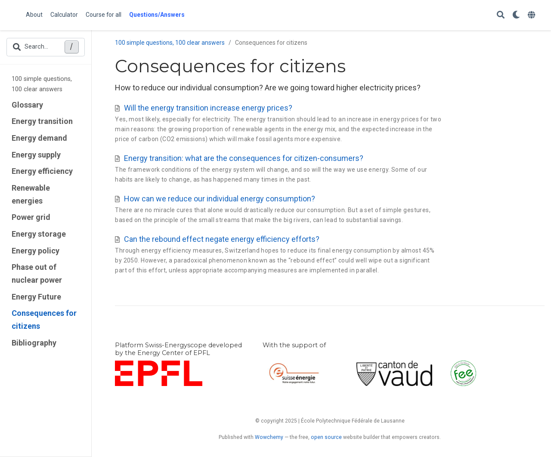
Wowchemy (269, 437)
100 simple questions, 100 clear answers (42, 84)
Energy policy (35, 250)
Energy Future (36, 296)
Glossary (27, 104)
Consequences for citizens (44, 319)
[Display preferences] (516, 15)
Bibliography (34, 342)
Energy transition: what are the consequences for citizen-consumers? (243, 158)
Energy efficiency (42, 171)
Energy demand (39, 137)
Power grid (31, 217)
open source (326, 437)
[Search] (501, 15)
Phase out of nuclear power (37, 273)
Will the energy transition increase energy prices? (208, 107)
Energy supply (36, 154)
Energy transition (42, 121)
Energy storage (39, 233)
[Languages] (532, 15)
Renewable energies (31, 194)
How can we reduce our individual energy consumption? (219, 198)
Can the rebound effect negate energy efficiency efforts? (221, 239)
